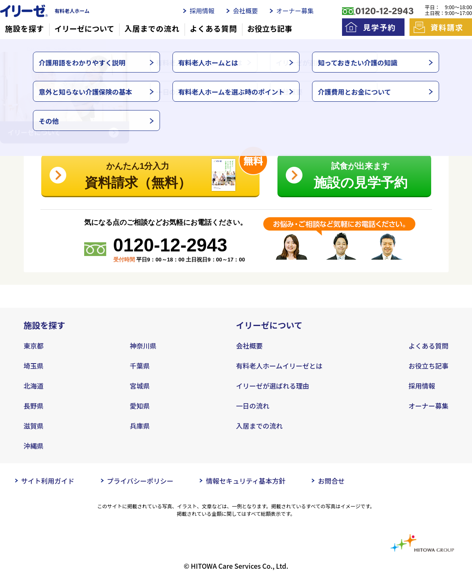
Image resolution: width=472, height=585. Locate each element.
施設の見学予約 (360, 174)
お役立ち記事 (269, 28)
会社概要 (245, 11)
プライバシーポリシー (140, 481)
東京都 (34, 346)
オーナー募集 (295, 11)
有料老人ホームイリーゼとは (279, 366)
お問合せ (331, 481)
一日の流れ (253, 406)
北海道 (34, 386)
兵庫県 (140, 426)
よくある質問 (213, 28)
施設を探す (25, 28)
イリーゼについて (84, 28)
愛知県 (140, 406)
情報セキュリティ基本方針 (245, 481)
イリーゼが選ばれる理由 (273, 386)
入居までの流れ (152, 28)
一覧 (46, 50)
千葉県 (140, 366)
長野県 (34, 406)
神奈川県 (143, 346)
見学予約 (379, 27)
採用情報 (202, 11)
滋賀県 (34, 426)
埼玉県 (34, 366)
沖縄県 (34, 446)
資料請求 (446, 27)
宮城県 (140, 386)
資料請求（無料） (163, 172)
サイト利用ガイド (48, 481)
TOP (29, 50)
